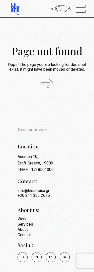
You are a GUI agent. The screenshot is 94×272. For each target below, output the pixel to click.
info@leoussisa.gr (33, 190)
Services (25, 224)
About (23, 229)
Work (22, 219)
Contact (24, 234)
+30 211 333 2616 (34, 195)
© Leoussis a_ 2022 (32, 130)
